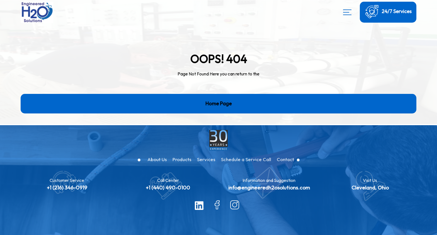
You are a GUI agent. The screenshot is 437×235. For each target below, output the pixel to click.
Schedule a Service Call (246, 164)
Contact (285, 164)
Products (182, 164)
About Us (157, 164)
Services (206, 164)
